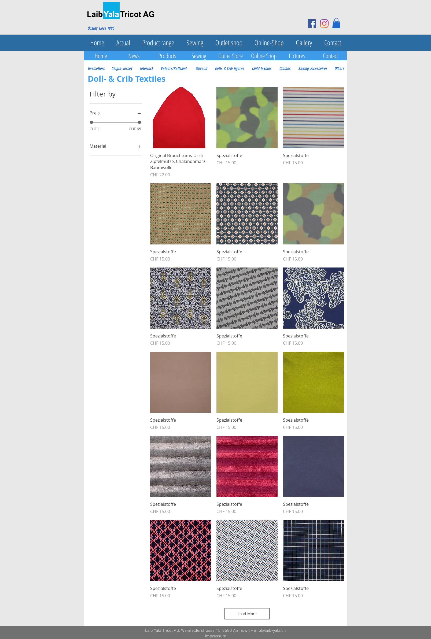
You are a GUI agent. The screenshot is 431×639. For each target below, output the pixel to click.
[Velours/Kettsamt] (174, 68)
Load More (247, 613)
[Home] (100, 55)
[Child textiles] (261, 68)
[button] (336, 23)
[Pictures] (297, 55)
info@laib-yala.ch (270, 630)
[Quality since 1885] (113, 28)
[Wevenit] (201, 68)
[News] (134, 55)
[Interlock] (146, 68)
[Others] (339, 68)
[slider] (91, 122)
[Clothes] (284, 68)
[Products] (167, 55)
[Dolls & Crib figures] (229, 68)
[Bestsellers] (96, 68)
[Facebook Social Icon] (312, 23)
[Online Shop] (264, 55)
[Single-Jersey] (122, 68)
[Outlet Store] (230, 55)
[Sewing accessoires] (312, 68)
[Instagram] (324, 23)
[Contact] (330, 55)
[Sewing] (199, 55)
